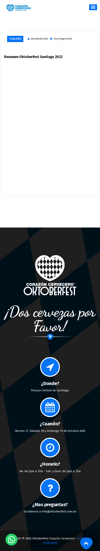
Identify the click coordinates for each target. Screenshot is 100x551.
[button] (11, 539)
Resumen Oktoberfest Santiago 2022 (33, 57)
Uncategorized (63, 38)
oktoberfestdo (39, 38)
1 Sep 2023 (15, 38)
